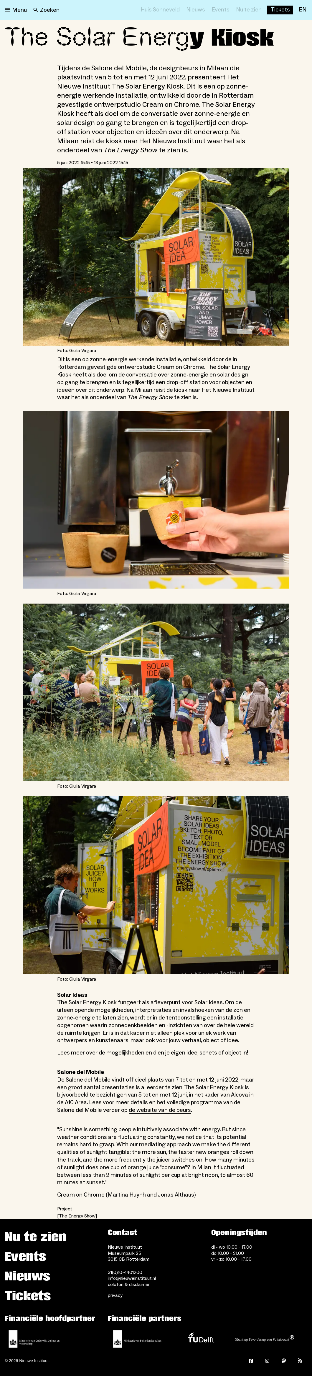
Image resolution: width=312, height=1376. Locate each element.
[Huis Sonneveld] (160, 10)
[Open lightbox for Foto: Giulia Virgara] (156, 257)
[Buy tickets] (280, 10)
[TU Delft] (200, 1339)
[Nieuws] (195, 10)
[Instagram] (267, 1360)
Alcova (240, 1095)
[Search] (46, 10)
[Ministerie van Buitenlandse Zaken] (137, 1339)
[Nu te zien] (249, 10)
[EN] (303, 10)
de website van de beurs (160, 1110)
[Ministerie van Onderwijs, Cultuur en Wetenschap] (34, 1339)
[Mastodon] (283, 1360)
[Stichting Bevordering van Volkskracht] (264, 1339)
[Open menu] (16, 10)
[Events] (220, 10)
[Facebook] (250, 1360)
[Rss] (300, 1360)
